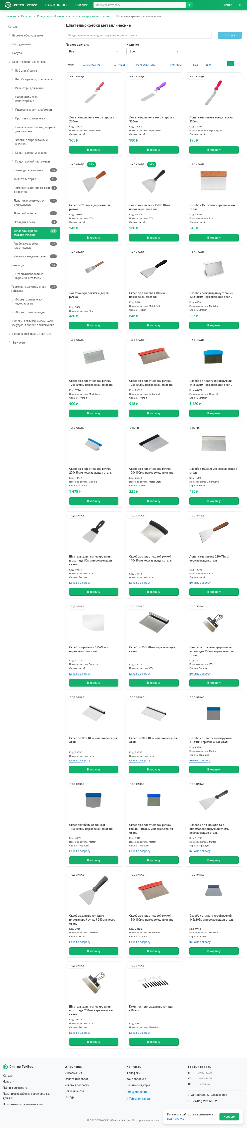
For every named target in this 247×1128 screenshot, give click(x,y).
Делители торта (35, 179)
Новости (8, 1081)
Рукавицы (34, 265)
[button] (230, 63)
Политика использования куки (23, 1104)
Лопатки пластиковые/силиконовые (35, 202)
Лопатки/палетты (35, 213)
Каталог (13, 26)
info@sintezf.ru (137, 1092)
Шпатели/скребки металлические (35, 232)
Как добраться (136, 1079)
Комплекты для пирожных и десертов (35, 189)
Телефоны (134, 1073)
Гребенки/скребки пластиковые (35, 245)
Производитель (77, 44)
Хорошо (229, 1116)
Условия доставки (77, 1085)
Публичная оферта (15, 1087)
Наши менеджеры (138, 1085)
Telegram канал (138, 1098)
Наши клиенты (74, 1091)
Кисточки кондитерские (35, 256)
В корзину (93, 149)
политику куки (176, 1118)
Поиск (229, 35)
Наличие (132, 44)
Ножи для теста (35, 222)
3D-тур (69, 1097)
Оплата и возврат (77, 1079)
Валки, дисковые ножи (35, 170)
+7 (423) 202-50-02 (202, 1101)
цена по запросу (79, 582)
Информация (73, 1073)
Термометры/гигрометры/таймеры (34, 288)
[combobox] (93, 51)
